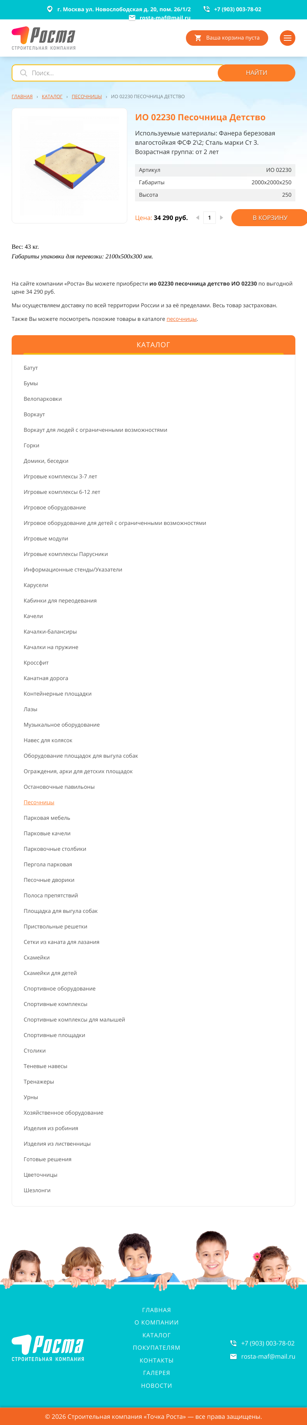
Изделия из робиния (51, 1128)
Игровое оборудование (55, 507)
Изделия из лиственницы (57, 1144)
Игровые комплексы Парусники (66, 554)
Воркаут (34, 414)
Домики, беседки (46, 461)
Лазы (30, 709)
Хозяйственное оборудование (63, 1113)
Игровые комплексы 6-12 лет (62, 492)
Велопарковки (43, 399)
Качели (33, 616)
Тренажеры (39, 1082)
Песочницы (39, 802)
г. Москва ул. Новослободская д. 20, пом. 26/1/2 (118, 9)
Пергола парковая (48, 864)
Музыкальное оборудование (62, 725)
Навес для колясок (48, 740)
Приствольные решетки (55, 926)
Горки (31, 445)
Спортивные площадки (54, 1035)
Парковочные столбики (55, 849)
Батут (31, 368)
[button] (69, 165)
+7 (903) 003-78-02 (268, 1343)
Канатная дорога (46, 678)
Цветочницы (40, 1175)
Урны (31, 1097)
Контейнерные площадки (58, 694)
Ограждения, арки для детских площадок (78, 771)
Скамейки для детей (50, 973)
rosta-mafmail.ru (268, 1356)
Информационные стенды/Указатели (73, 569)
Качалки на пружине (51, 647)
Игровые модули (46, 538)
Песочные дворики (49, 880)
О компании (157, 1322)
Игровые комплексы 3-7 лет (60, 476)
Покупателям (156, 1348)
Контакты (157, 1360)
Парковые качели (47, 833)
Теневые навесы (46, 1066)
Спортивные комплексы (55, 1004)
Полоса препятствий (51, 895)
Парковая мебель (47, 818)
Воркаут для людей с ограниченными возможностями (95, 430)
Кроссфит (36, 663)
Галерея (156, 1373)
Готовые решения (47, 1159)
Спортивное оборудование (59, 988)
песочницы (181, 319)
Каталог (156, 1335)
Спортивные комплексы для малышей (74, 1019)
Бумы (31, 383)
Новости (156, 1386)
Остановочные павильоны (59, 787)
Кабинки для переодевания (60, 600)
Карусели (36, 585)
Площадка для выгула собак (61, 911)
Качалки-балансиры (50, 631)
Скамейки (37, 957)
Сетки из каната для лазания (61, 942)
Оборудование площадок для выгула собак (81, 756)
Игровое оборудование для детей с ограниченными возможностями (115, 523)
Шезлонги (37, 1190)
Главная (156, 1310)
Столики (35, 1050)
